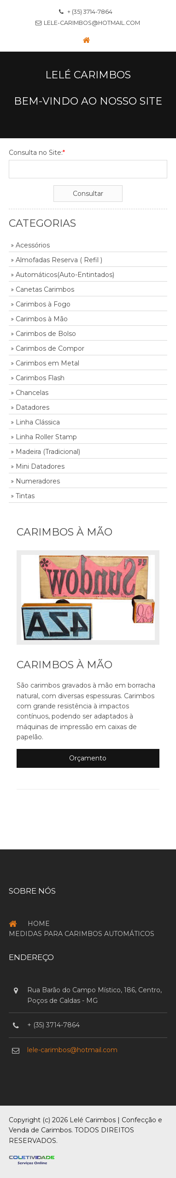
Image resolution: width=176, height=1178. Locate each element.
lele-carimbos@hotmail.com (92, 22)
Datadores (32, 407)
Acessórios (33, 245)
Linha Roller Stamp (46, 437)
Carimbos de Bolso (46, 334)
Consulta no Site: (37, 152)
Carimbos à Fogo (43, 304)
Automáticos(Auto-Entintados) (65, 275)
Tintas (25, 496)
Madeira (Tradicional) (48, 452)
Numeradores (38, 481)
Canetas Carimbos (45, 289)
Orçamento (87, 758)
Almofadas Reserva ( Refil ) (59, 260)
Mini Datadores (40, 466)
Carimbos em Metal (47, 363)
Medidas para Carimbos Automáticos (81, 934)
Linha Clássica (38, 422)
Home (39, 923)
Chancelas (32, 393)
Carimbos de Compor (50, 348)
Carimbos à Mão (42, 319)
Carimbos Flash (40, 378)
